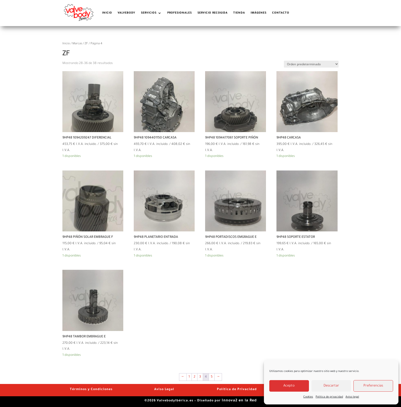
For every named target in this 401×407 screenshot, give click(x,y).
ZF (86, 44)
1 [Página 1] (189, 377)
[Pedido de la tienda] (311, 64)
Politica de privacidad (329, 397)
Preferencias (373, 386)
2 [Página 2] (194, 377)
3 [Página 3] (200, 377)
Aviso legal (352, 397)
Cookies (308, 397)
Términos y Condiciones (91, 389)
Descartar (331, 386)
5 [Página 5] (212, 377)
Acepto (289, 386)
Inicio (66, 44)
